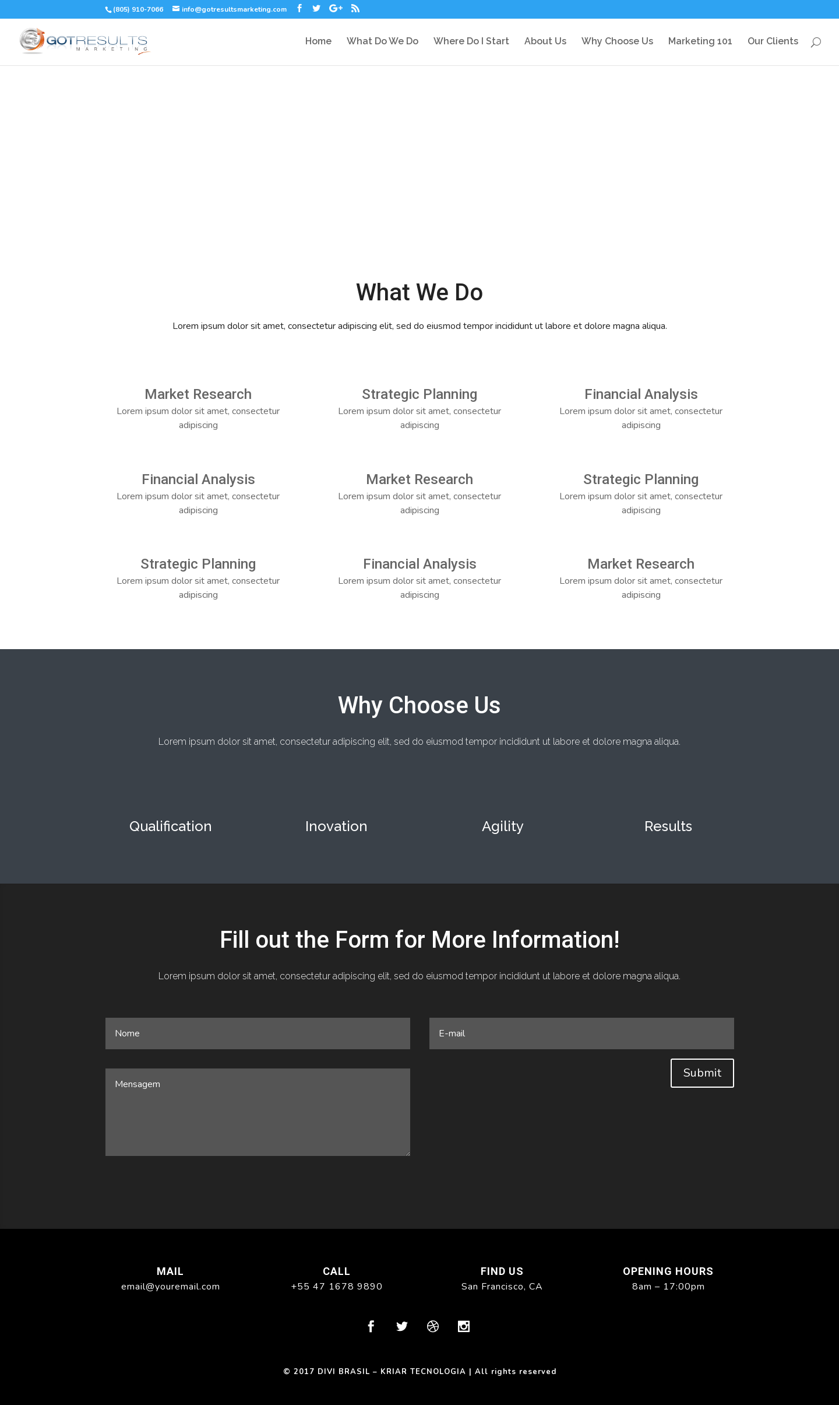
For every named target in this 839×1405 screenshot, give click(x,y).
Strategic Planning (198, 564)
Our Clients (773, 42)
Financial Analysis (198, 479)
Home (318, 42)
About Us (545, 42)
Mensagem (257, 1112)
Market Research (198, 394)
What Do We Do (382, 42)
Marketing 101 (700, 42)
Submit (702, 1073)
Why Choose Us (617, 42)
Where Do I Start (471, 42)
